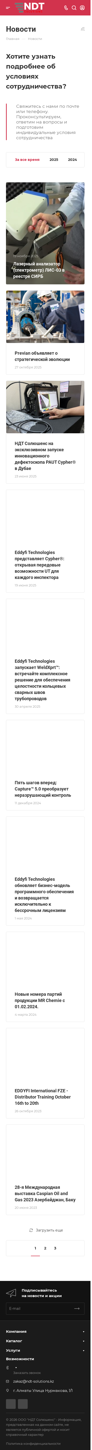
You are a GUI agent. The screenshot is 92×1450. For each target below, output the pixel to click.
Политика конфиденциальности (33, 1444)
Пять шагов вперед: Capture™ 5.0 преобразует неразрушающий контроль (43, 789)
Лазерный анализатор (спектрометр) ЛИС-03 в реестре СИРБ (39, 270)
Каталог (14, 1340)
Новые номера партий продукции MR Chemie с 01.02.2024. (40, 1000)
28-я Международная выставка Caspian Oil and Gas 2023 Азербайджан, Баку (45, 1193)
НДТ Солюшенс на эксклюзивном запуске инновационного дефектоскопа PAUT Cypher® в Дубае (45, 456)
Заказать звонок (27, 1373)
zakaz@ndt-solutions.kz (33, 1381)
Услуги (13, 1350)
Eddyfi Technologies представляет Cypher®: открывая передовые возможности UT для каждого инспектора (39, 565)
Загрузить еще (46, 1230)
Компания (16, 1331)
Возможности (20, 1358)
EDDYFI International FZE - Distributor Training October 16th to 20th (43, 1097)
